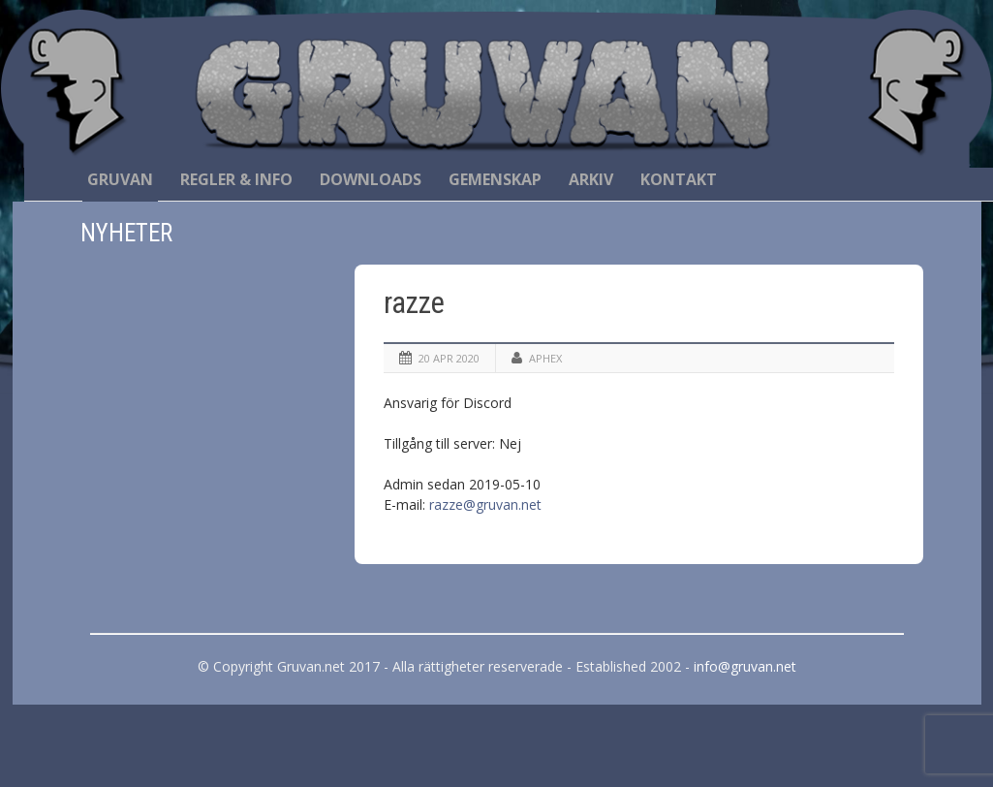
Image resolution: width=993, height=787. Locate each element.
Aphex (545, 358)
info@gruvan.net (745, 666)
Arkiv (591, 179)
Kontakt (678, 179)
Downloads (370, 179)
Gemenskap (495, 179)
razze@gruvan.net (485, 504)
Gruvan (120, 179)
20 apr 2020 (449, 358)
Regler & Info (236, 179)
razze (414, 303)
